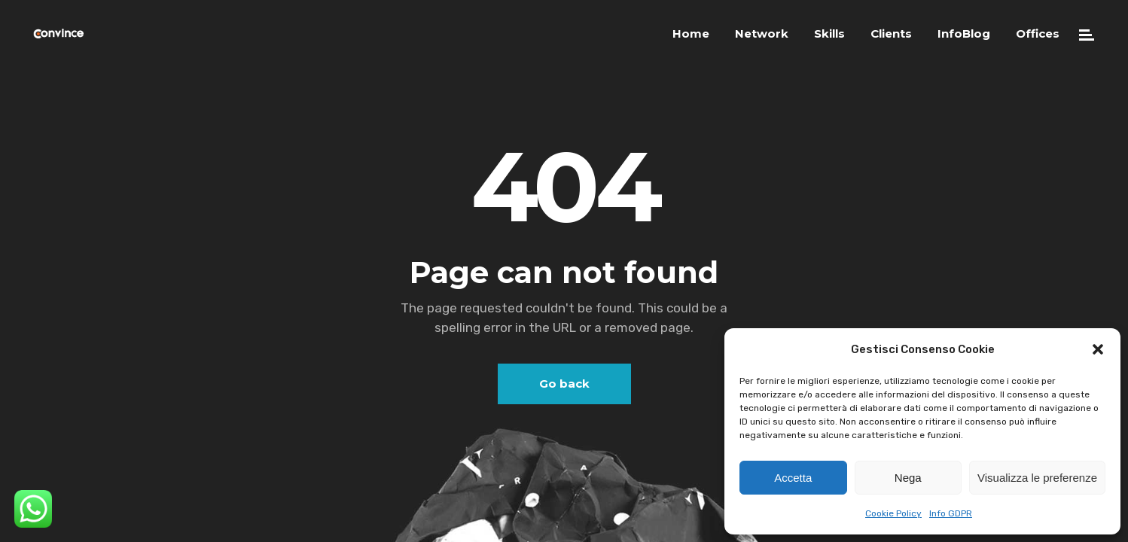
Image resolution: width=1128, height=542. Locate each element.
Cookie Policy (893, 513)
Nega (908, 477)
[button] (1097, 349)
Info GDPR (950, 513)
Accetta (793, 477)
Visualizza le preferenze (1037, 477)
